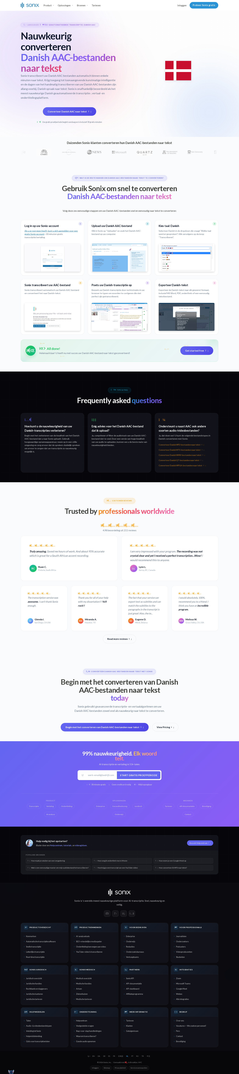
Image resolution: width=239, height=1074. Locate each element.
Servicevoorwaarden (138, 1068)
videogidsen (81, 845)
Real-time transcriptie (35, 957)
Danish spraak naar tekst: (52, 88)
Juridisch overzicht (34, 978)
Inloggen (182, 5)
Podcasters (181, 946)
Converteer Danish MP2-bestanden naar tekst (181, 445)
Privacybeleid (120, 1068)
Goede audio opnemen (86, 1041)
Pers (178, 1031)
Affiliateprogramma (134, 994)
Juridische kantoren (34, 994)
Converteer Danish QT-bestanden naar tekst (181, 460)
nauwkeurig (156, 900)
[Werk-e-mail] (101, 775)
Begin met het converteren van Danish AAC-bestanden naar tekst (105, 727)
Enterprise (130, 936)
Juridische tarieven (34, 999)
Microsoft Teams (183, 983)
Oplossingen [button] (64, 5)
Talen (28, 1020)
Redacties (130, 946)
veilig (119, 904)
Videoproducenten (184, 952)
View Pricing (165, 727)
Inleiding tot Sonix (33, 1031)
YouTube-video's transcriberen (89, 952)
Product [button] (47, 5)
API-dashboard (132, 989)
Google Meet (181, 989)
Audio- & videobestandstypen (39, 1026)
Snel (147, 900)
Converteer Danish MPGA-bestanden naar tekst (182, 465)
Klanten (129, 1026)
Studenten (180, 957)
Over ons (180, 1020)
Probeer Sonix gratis (204, 5)
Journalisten (181, 936)
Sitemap (107, 1068)
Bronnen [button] (81, 5)
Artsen (79, 989)
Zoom (178, 978)
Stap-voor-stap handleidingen (89, 1031)
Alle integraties (182, 999)
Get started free (196, 350)
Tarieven (96, 5)
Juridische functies (34, 983)
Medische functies (83, 983)
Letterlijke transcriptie (35, 952)
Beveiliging (180, 1041)
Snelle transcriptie (33, 946)
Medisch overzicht (84, 978)
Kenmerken (31, 936)
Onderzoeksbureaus (135, 952)
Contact (179, 1036)
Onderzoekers (182, 941)
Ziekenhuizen (82, 994)
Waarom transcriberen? (86, 1036)
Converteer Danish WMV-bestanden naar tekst (182, 455)
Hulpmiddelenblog (34, 1036)
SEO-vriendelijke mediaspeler (89, 941)
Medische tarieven (84, 999)
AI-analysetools (83, 936)
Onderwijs (130, 941)
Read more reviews (119, 639)
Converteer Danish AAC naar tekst (69, 111)
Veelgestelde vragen (85, 1026)
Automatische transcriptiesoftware (41, 941)
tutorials (67, 845)
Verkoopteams (132, 957)
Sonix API (130, 978)
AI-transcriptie (136, 900)
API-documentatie (134, 983)
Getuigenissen (132, 1031)
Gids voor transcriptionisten (38, 1041)
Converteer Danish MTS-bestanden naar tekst (181, 450)
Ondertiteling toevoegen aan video (91, 946)
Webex (179, 994)
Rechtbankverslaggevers (37, 989)
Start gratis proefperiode (138, 775)
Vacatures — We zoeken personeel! (191, 1026)
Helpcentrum (56, 845)
